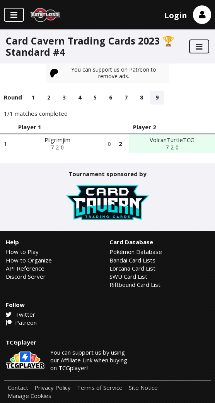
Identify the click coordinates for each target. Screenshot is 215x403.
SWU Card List (128, 276)
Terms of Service (100, 387)
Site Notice (143, 387)
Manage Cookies (29, 396)
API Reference (25, 268)
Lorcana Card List (132, 268)
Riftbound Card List (134, 284)
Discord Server (26, 276)
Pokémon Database (135, 252)
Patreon (21, 322)
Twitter (20, 314)
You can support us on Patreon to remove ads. (103, 72)
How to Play (22, 252)
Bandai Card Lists (132, 260)
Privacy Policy (52, 387)
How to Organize (29, 260)
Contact (18, 387)
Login (175, 15)
